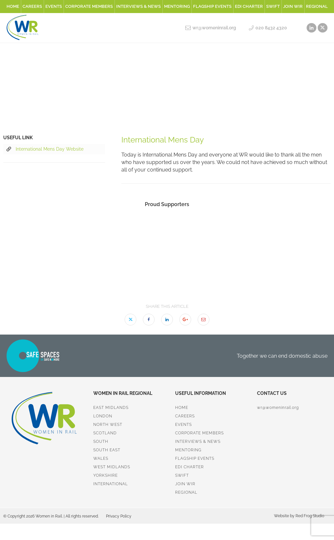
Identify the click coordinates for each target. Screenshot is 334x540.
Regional (317, 6)
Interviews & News (138, 6)
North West (107, 424)
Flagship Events (212, 6)
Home (13, 6)
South (100, 441)
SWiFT (273, 6)
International (110, 484)
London (102, 416)
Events (53, 6)
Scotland (105, 433)
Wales (100, 458)
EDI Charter (249, 6)
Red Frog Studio (309, 516)
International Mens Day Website (45, 149)
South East (106, 450)
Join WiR (293, 6)
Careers (32, 6)
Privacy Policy (118, 516)
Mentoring (177, 6)
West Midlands (111, 467)
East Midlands (111, 407)
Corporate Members (89, 6)
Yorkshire (105, 475)
